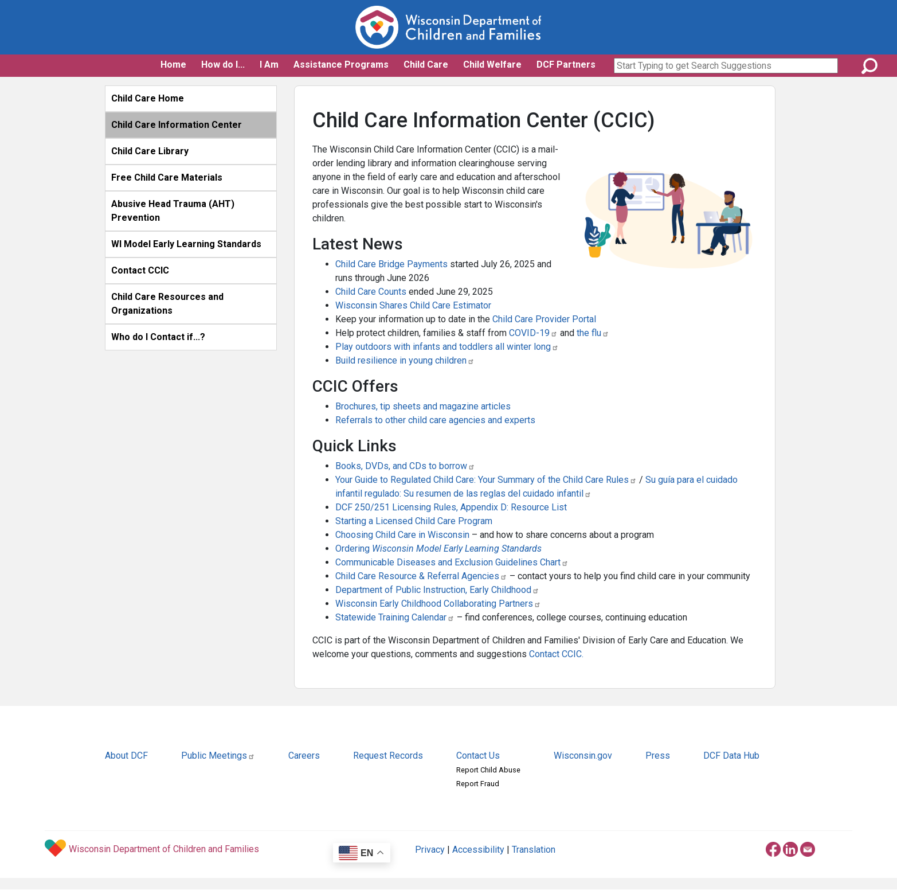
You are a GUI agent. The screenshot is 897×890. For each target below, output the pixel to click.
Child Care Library (150, 151)
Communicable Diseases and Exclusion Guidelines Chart (452, 562)
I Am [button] (269, 64)
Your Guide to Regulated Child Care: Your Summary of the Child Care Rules (486, 479)
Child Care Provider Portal (544, 319)
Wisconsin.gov (583, 755)
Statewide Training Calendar (395, 617)
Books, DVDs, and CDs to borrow (405, 465)
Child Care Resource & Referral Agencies (421, 576)
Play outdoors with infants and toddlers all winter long (447, 346)
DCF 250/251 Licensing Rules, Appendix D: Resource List (451, 507)
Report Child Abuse (488, 770)
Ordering (438, 548)
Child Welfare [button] (492, 64)
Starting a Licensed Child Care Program (413, 521)
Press (657, 755)
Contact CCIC (140, 270)
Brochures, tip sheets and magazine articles (423, 406)
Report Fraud (477, 783)
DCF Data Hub (731, 755)
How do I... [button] (223, 64)
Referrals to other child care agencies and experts (435, 420)
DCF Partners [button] (566, 64)
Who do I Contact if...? (158, 336)
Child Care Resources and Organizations (167, 303)
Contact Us (478, 755)
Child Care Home (147, 98)
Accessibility (478, 849)
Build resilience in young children (405, 360)
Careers (304, 755)
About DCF (126, 755)
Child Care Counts (370, 291)
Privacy (430, 849)
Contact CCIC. (556, 654)
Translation (533, 849)
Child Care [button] (426, 64)
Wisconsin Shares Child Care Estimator (413, 305)
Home (173, 64)
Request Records (388, 755)
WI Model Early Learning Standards (186, 244)
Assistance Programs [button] (341, 64)
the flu (593, 332)
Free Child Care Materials (166, 177)
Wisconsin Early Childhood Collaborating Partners (438, 603)
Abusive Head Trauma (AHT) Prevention (172, 210)
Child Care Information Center (176, 124)
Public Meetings (218, 755)
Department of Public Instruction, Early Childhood (437, 589)
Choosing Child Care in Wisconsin (403, 534)
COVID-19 (533, 332)
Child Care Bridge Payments (391, 264)
